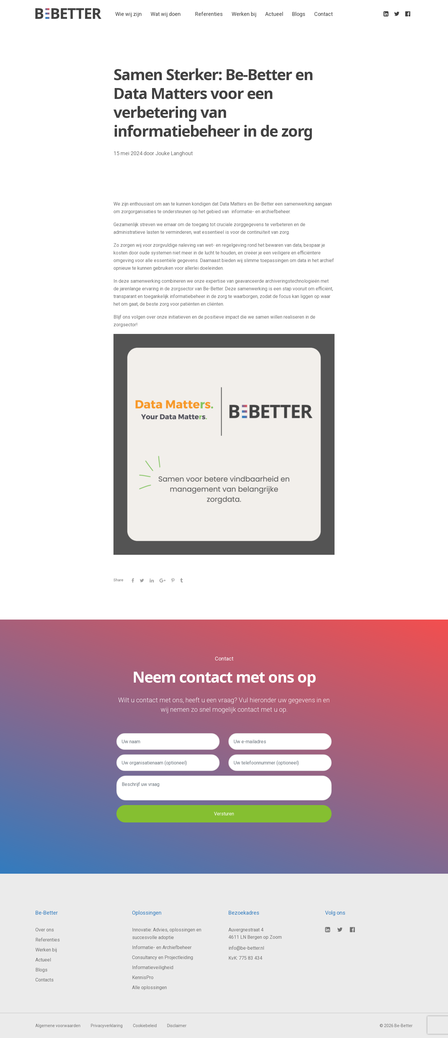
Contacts (44, 980)
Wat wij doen (166, 15)
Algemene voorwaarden (57, 1025)
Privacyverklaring (107, 1025)
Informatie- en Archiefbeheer (162, 947)
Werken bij (244, 15)
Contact (323, 15)
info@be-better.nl (246, 948)
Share (118, 580)
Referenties (209, 15)
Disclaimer (177, 1025)
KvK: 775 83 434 (245, 958)
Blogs (298, 15)
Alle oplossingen (149, 987)
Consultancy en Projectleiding (162, 957)
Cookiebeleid (145, 1025)
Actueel (274, 15)
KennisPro (143, 977)
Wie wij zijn (128, 15)
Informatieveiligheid (152, 967)
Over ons (44, 930)
